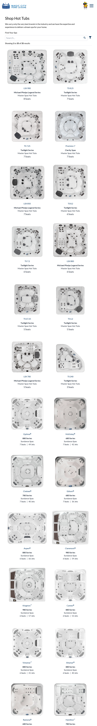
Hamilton (70, 720)
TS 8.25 (70, 88)
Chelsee (27, 491)
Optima (27, 434)
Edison (70, 491)
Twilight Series (70, 92)
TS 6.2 (70, 319)
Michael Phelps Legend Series (27, 92)
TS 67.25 (27, 319)
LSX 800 (70, 261)
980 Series (70, 552)
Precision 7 (70, 146)
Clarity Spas (70, 150)
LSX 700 (27, 376)
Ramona (27, 720)
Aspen (27, 548)
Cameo (70, 605)
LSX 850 (27, 203)
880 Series (27, 438)
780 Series (27, 495)
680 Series (70, 438)
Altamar (70, 662)
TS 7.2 (27, 261)
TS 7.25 (27, 146)
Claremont (70, 548)
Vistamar (27, 662)
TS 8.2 (70, 203)
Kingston (27, 605)
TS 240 (70, 376)
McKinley (70, 434)
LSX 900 (27, 88)
